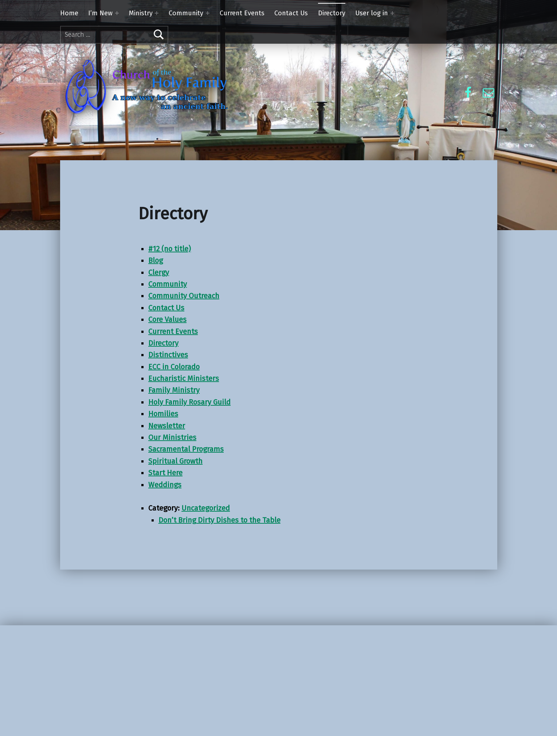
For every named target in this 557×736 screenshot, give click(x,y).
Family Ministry (174, 390)
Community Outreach (183, 295)
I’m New (100, 13)
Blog (155, 260)
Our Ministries (172, 437)
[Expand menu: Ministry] (156, 13)
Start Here (165, 472)
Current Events (242, 13)
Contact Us (291, 13)
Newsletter (166, 425)
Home (69, 13)
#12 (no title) (169, 248)
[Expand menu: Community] (207, 13)
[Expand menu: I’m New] (117, 13)
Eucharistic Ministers (183, 378)
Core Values (167, 319)
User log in (371, 13)
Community (186, 13)
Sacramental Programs (186, 449)
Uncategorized (205, 508)
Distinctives (168, 354)
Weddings (164, 484)
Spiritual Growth (175, 461)
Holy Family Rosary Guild (189, 402)
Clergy (158, 272)
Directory (331, 13)
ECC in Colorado (174, 366)
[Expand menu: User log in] (392, 13)
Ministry (141, 13)
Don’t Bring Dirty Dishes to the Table (219, 520)
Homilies (163, 413)
